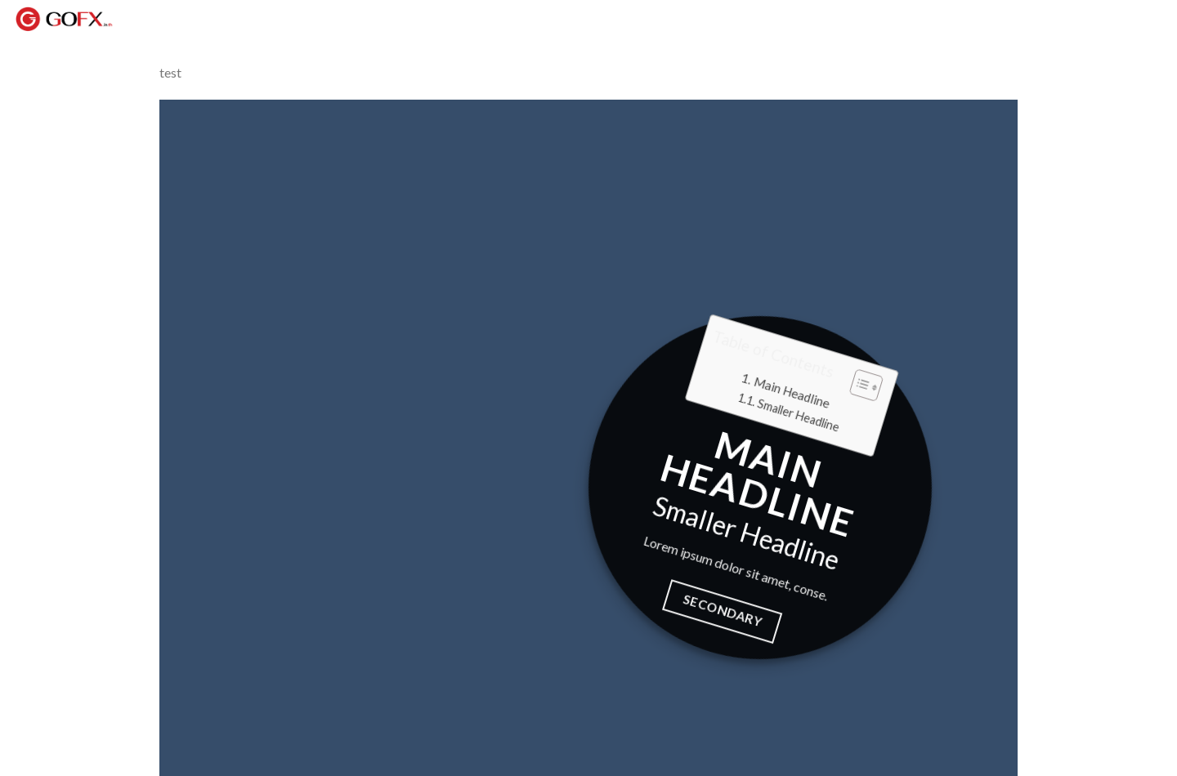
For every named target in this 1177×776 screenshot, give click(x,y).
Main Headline (791, 392)
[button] (857, 385)
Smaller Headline (798, 415)
